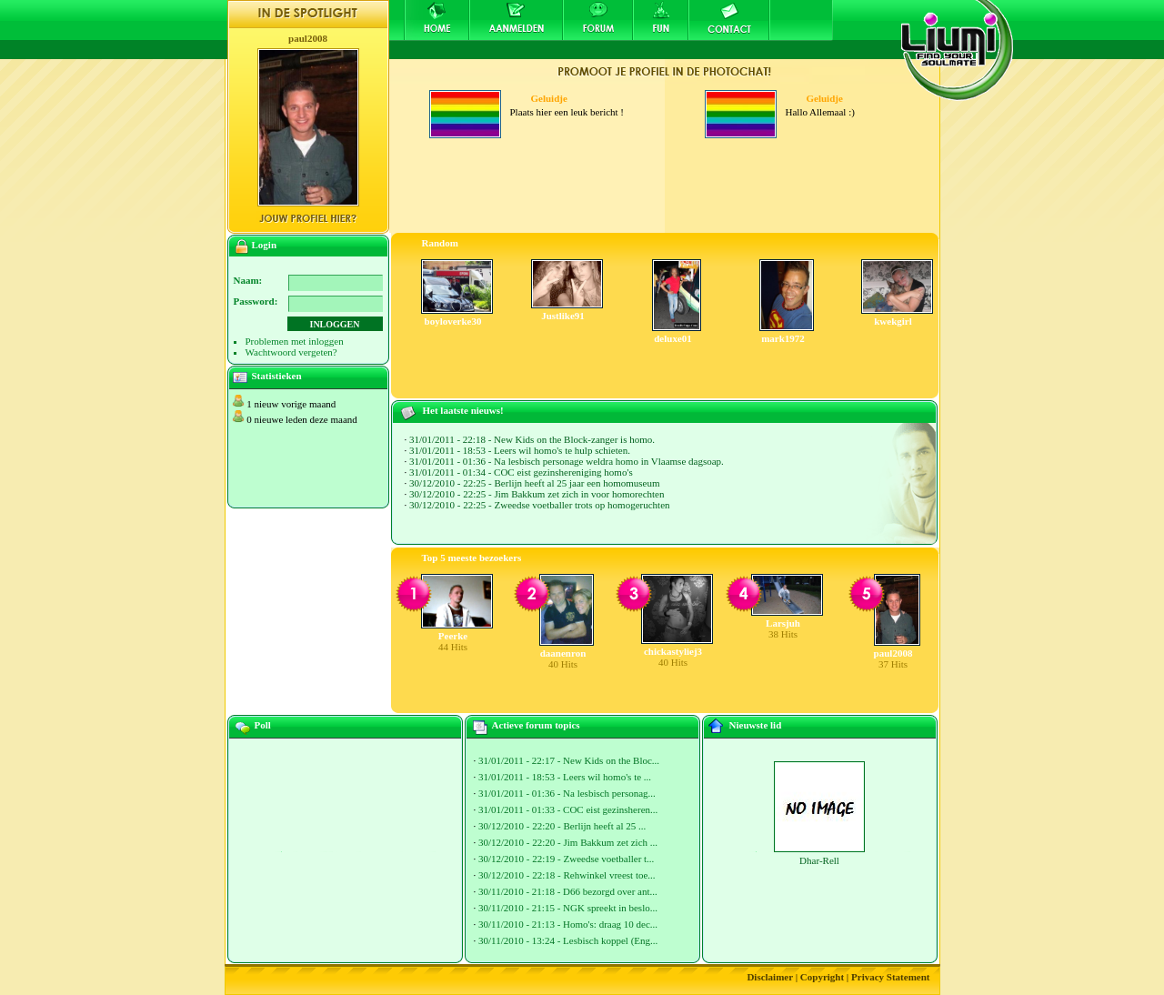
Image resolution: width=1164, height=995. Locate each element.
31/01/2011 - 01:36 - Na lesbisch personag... (567, 793)
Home (436, 20)
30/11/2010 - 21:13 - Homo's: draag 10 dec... (567, 924)
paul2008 (307, 38)
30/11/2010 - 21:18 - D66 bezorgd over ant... (567, 891)
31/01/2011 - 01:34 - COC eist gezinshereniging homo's (521, 472)
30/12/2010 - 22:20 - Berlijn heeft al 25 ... (562, 825)
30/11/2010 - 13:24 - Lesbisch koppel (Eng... (567, 940)
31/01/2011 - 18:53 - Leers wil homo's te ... (564, 776)
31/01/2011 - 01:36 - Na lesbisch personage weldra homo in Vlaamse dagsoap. (566, 461)
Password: (256, 301)
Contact (729, 20)
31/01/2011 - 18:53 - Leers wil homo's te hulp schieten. (519, 450)
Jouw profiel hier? (307, 218)
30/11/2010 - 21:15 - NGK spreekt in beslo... (567, 907)
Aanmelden (516, 20)
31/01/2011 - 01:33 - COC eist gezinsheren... (567, 809)
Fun (660, 20)
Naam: (248, 280)
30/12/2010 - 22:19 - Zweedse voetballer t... (566, 858)
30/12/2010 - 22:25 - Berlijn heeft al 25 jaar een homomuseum (534, 482)
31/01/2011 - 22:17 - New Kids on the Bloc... (568, 760)
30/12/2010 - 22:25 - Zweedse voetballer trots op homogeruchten (539, 504)
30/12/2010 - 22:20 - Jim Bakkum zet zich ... (567, 842)
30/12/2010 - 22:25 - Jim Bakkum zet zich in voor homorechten (536, 493)
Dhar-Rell (819, 860)
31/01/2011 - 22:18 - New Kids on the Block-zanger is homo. (532, 439)
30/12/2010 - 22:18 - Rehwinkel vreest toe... (567, 874)
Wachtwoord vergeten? (291, 352)
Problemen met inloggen (295, 341)
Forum (598, 20)
